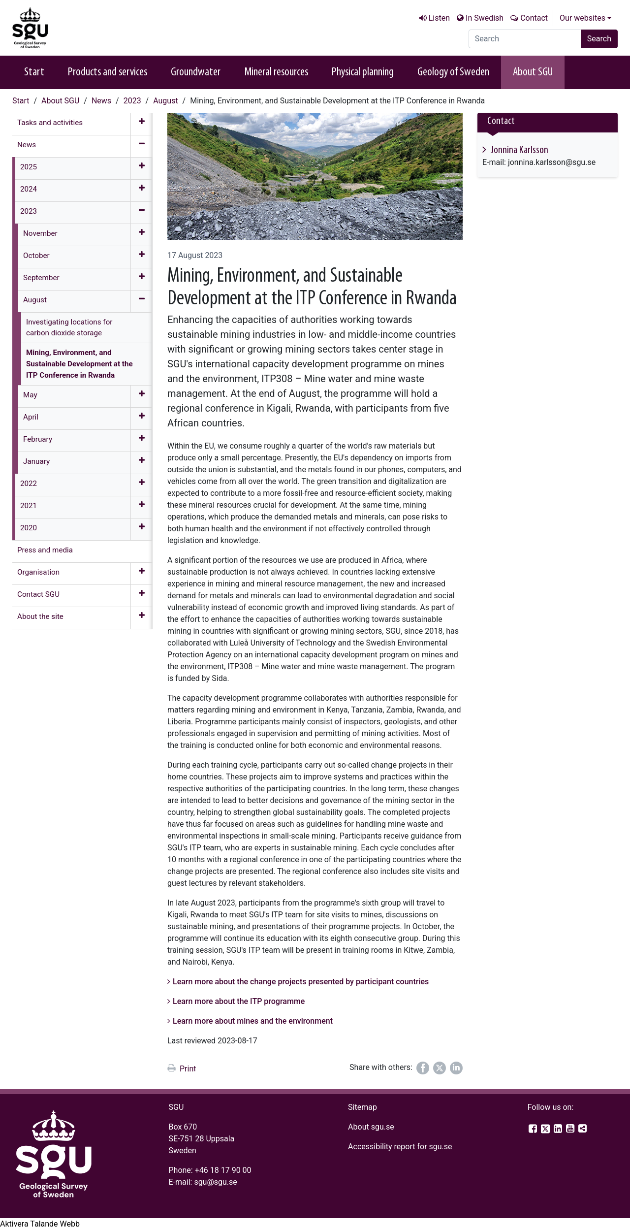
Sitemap (362, 1107)
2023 (132, 100)
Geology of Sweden (453, 72)
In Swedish (485, 18)
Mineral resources (276, 72)
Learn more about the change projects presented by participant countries (301, 981)
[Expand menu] (141, 124)
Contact (534, 18)
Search (599, 38)
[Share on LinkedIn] (456, 1068)
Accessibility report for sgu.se (400, 1146)
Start (34, 72)
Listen (439, 18)
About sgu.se (371, 1127)
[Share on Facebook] (422, 1068)
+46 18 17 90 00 (223, 1170)
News (101, 100)
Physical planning (363, 72)
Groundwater (195, 72)
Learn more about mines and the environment (253, 1021)
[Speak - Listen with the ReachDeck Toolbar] (40, 1224)
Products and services (107, 72)
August (165, 100)
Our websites (582, 18)
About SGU (533, 72)
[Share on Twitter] (439, 1068)
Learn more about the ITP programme (239, 1001)
